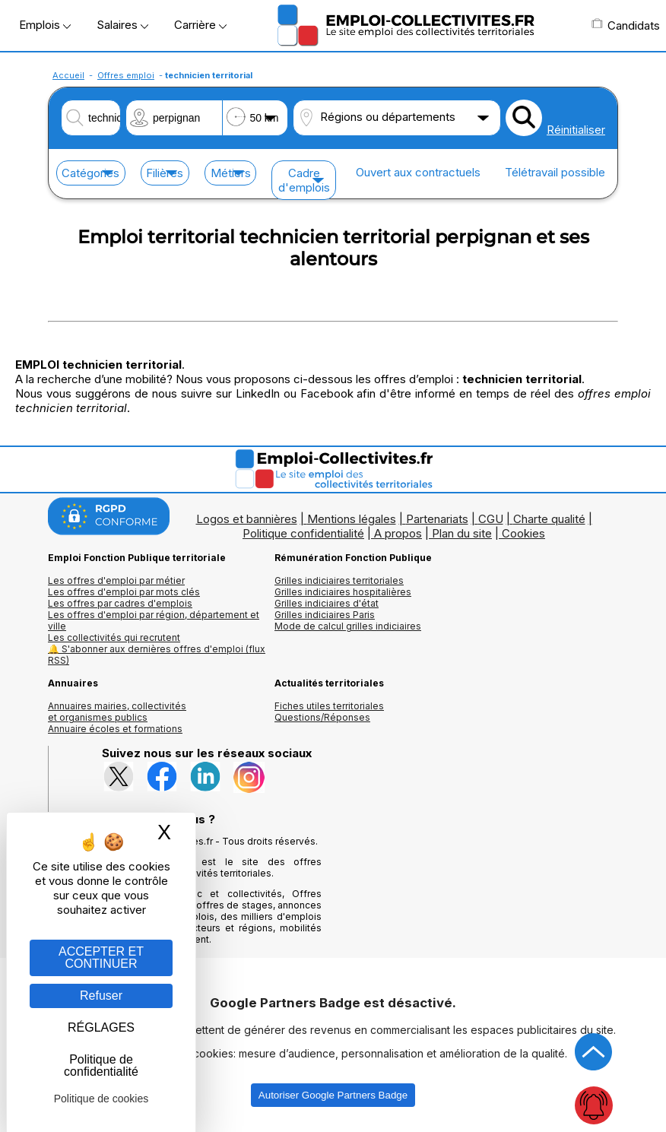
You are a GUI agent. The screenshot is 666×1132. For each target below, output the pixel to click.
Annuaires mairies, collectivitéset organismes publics (117, 711)
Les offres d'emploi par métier (116, 580)
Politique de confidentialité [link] (101, 1065)
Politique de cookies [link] (101, 1098)
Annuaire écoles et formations (115, 728)
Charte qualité (549, 519)
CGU (490, 519)
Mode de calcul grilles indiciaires (347, 626)
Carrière (200, 24)
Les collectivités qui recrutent (114, 637)
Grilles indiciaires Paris (324, 614)
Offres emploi (125, 75)
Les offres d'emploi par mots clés (124, 592)
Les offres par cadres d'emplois (120, 603)
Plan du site (462, 533)
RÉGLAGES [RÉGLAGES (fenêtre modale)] (101, 1027)
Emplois (45, 24)
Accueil (68, 75)
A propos (398, 533)
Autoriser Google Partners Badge (333, 1095)
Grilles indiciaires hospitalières (342, 592)
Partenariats (437, 519)
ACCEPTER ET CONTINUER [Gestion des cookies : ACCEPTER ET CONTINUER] (101, 957)
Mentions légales (351, 519)
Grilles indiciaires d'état (326, 603)
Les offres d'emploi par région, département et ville (153, 620)
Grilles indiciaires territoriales (339, 580)
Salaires (122, 24)
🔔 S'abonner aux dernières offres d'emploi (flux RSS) (156, 654)
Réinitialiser (576, 129)
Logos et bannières (246, 519)
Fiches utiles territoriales (329, 706)
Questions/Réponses (322, 717)
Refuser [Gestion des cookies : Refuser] (101, 995)
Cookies (523, 533)
